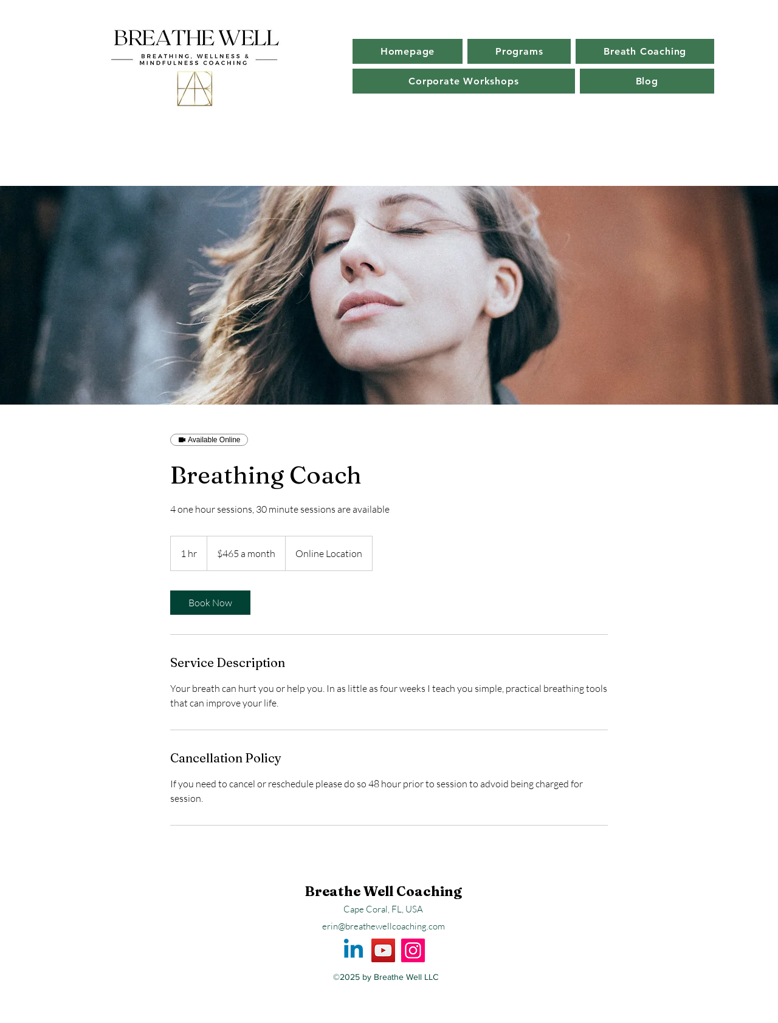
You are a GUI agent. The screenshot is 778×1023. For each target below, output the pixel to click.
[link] (210, 602)
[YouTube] (383, 950)
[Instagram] (413, 950)
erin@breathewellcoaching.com (383, 926)
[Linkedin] (353, 950)
